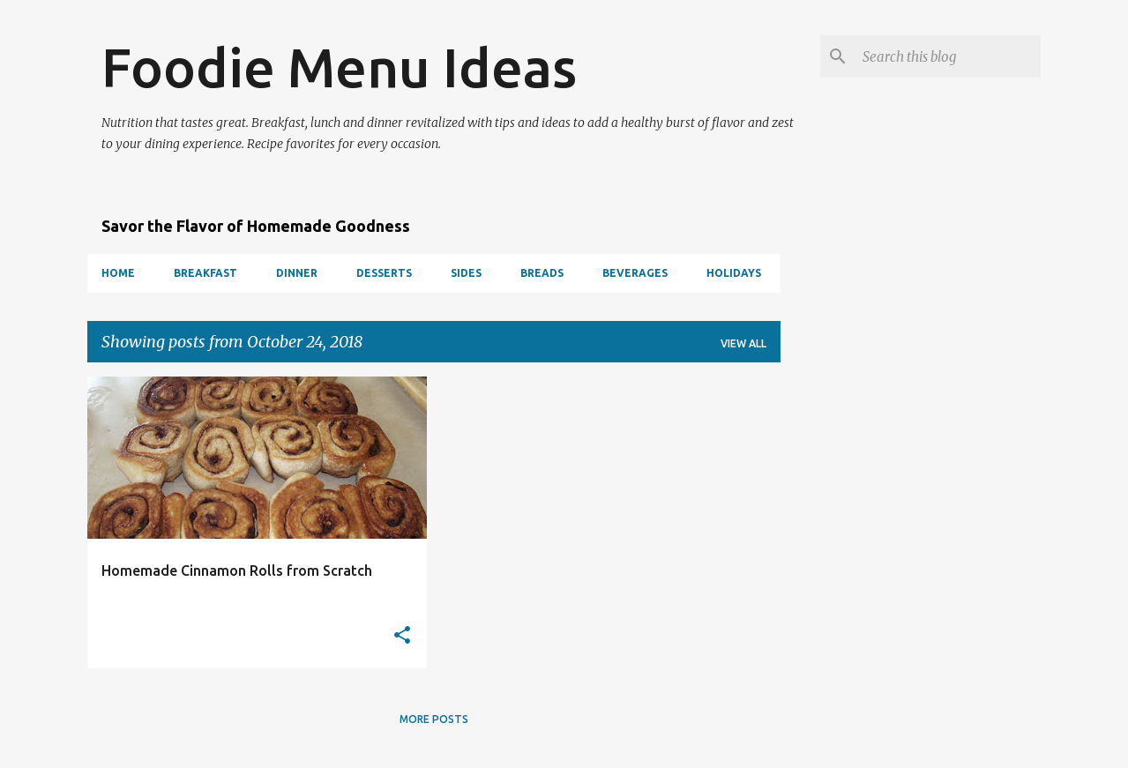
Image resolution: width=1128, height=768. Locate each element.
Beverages (635, 273)
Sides (466, 273)
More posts (434, 719)
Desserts (384, 273)
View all (743, 343)
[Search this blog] (948, 56)
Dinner (296, 273)
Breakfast (205, 273)
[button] (402, 636)
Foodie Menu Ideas (339, 67)
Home (118, 273)
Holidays (733, 273)
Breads (542, 273)
